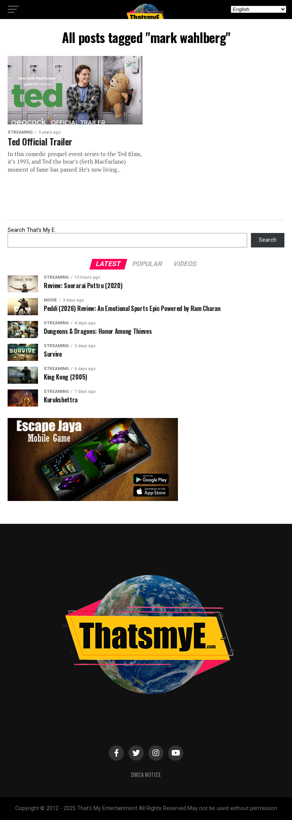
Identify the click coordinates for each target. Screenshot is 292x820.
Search (267, 240)
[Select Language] (258, 9)
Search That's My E (31, 230)
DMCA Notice (146, 775)
